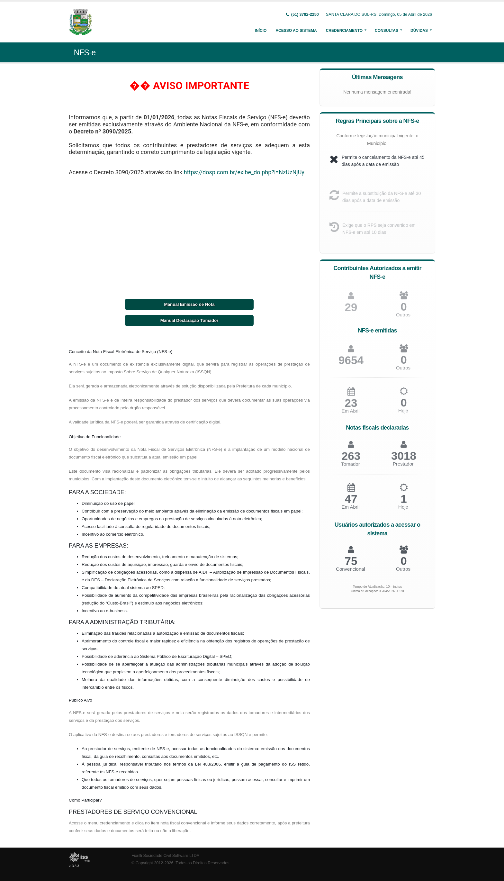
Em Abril (351, 414)
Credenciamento (344, 30)
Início (261, 30)
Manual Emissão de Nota (189, 304)
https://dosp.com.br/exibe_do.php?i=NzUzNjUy (244, 172)
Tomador (350, 467)
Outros (403, 317)
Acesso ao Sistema (296, 30)
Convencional (350, 571)
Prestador (403, 466)
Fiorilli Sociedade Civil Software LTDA (165, 855)
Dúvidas (419, 30)
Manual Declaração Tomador (189, 320)
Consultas (386, 30)
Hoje (403, 413)
